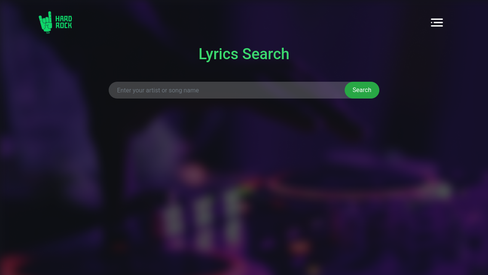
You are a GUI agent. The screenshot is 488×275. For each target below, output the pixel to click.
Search (362, 90)
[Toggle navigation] (436, 22)
